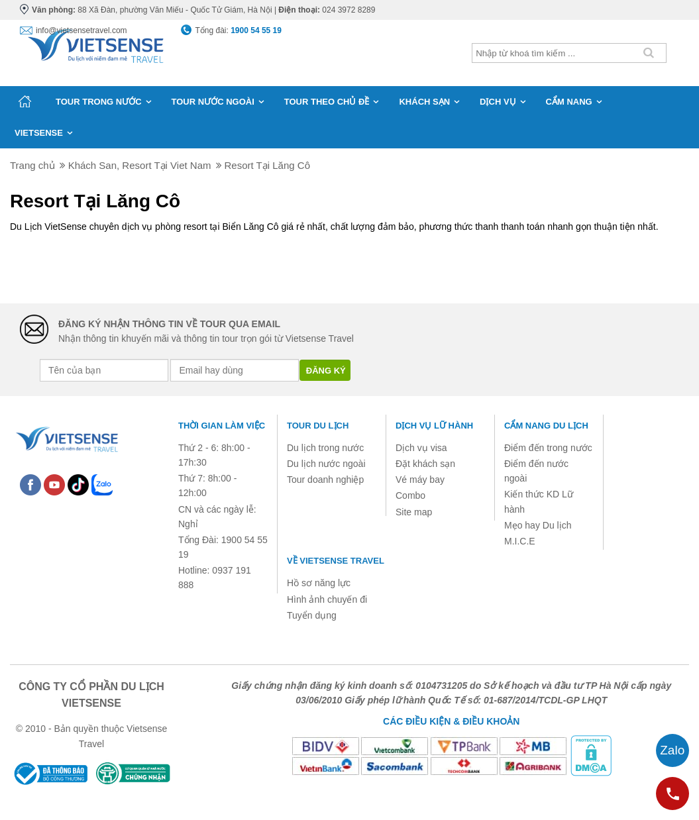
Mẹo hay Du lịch (537, 525)
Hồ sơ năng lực (318, 583)
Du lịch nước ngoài (326, 463)
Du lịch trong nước (325, 447)
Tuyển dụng (312, 615)
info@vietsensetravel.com (81, 30)
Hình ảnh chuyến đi (327, 599)
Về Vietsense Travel (335, 561)
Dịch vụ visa (421, 447)
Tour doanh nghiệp (325, 479)
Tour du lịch (318, 426)
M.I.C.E (519, 541)
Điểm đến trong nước (548, 447)
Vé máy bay (420, 479)
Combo (410, 495)
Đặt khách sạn (425, 463)
